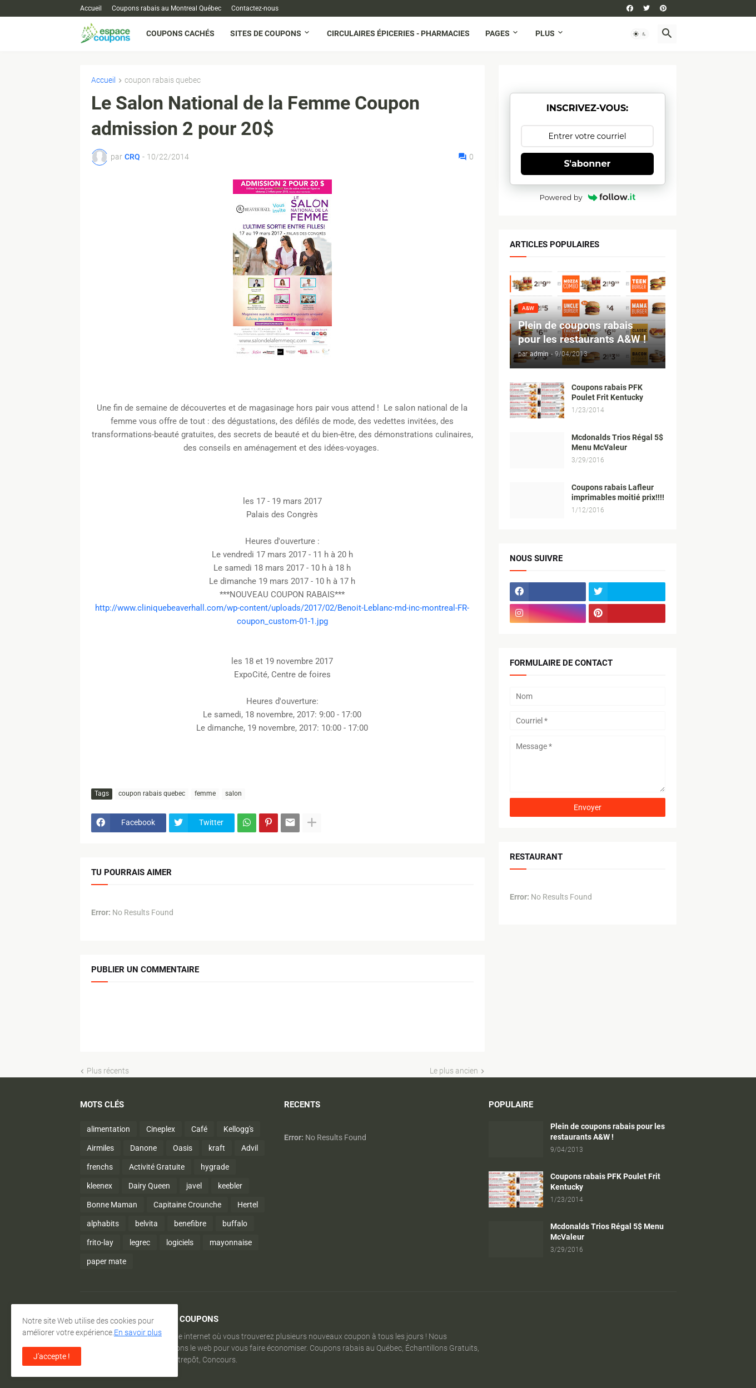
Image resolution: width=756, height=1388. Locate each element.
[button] (639, 33)
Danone (143, 1148)
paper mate (106, 1261)
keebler (230, 1185)
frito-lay (100, 1242)
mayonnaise (231, 1242)
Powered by (587, 197)
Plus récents (108, 1070)
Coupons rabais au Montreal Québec (166, 8)
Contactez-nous (254, 8)
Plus (545, 33)
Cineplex (160, 1129)
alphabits (103, 1223)
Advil (249, 1148)
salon (233, 793)
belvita (146, 1223)
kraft (216, 1148)
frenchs (100, 1166)
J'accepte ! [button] (51, 1356)
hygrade (215, 1166)
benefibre (190, 1223)
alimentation (108, 1129)
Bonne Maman (112, 1204)
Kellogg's (238, 1129)
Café (199, 1129)
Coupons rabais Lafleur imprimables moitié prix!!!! (617, 492)
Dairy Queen (149, 1185)
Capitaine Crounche (187, 1204)
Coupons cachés (180, 33)
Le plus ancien (454, 1070)
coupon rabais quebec (163, 80)
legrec (140, 1242)
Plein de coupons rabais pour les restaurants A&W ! (607, 1131)
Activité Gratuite (157, 1166)
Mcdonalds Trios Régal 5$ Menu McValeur (617, 442)
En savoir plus (138, 1332)
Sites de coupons (265, 33)
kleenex (99, 1185)
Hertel (247, 1204)
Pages (497, 33)
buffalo (234, 1223)
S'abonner (587, 163)
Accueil (91, 8)
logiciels (179, 1242)
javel (194, 1185)
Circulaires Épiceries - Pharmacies (398, 33)
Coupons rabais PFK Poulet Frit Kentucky (607, 392)
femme (205, 793)
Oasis (182, 1148)
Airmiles (100, 1148)
